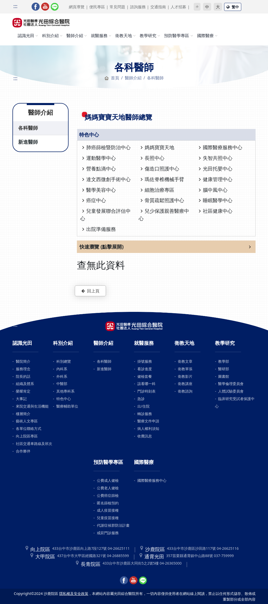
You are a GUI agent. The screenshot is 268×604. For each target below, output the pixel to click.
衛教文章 (185, 361)
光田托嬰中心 (215, 168)
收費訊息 (144, 436)
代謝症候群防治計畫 (113, 525)
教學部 (223, 361)
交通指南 (158, 6)
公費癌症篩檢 (108, 495)
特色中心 (63, 398)
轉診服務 (144, 413)
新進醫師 (28, 141)
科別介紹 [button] (50, 35)
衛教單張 (185, 368)
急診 (141, 398)
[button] (166, 247)
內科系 (61, 368)
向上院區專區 (27, 436)
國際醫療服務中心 (220, 147)
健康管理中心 (215, 179)
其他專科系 (65, 391)
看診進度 (144, 368)
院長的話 (23, 376)
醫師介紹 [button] (74, 35)
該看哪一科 (146, 383)
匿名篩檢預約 (108, 502)
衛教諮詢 (185, 391)
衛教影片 (185, 376)
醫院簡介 (23, 361)
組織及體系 (25, 383)
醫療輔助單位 (67, 406)
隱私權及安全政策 (73, 593)
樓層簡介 (23, 413)
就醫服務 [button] (99, 35)
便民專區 (97, 6)
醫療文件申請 (148, 420)
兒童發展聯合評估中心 (105, 214)
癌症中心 (94, 200)
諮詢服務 (138, 6)
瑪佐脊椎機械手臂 (162, 179)
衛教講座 (185, 383)
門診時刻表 (146, 391)
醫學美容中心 (99, 189)
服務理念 (23, 368)
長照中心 (152, 157)
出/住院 (143, 406)
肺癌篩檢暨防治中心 (106, 147)
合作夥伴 (23, 451)
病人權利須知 (148, 428)
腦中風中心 (213, 189)
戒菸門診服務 (108, 532)
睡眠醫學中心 (215, 200)
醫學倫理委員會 (231, 383)
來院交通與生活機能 (32, 406)
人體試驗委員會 (231, 391)
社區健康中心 (215, 210)
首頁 (111, 78)
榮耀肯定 (23, 391)
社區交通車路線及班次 (34, 443)
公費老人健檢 (108, 487)
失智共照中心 (215, 157)
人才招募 (178, 6)
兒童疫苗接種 (108, 517)
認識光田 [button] (26, 35)
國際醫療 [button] (205, 35)
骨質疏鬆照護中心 (162, 200)
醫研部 (223, 368)
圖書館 (223, 376)
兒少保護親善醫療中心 (164, 214)
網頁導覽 (76, 6)
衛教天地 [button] (123, 35)
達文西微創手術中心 (106, 179)
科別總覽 (63, 361)
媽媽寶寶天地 (157, 147)
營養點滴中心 (99, 168)
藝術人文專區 (27, 420)
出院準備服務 (99, 228)
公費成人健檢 (108, 480)
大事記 (21, 398)
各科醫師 (28, 127)
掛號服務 (144, 361)
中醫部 (61, 383)
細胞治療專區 (157, 189)
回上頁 (90, 291)
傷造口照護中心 (160, 168)
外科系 (61, 376)
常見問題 (117, 6)
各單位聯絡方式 (28, 428)
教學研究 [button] (148, 35)
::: (15, 6)
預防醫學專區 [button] (176, 35)
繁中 (232, 6)
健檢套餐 (144, 376)
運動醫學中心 (99, 157)
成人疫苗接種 (108, 510)
